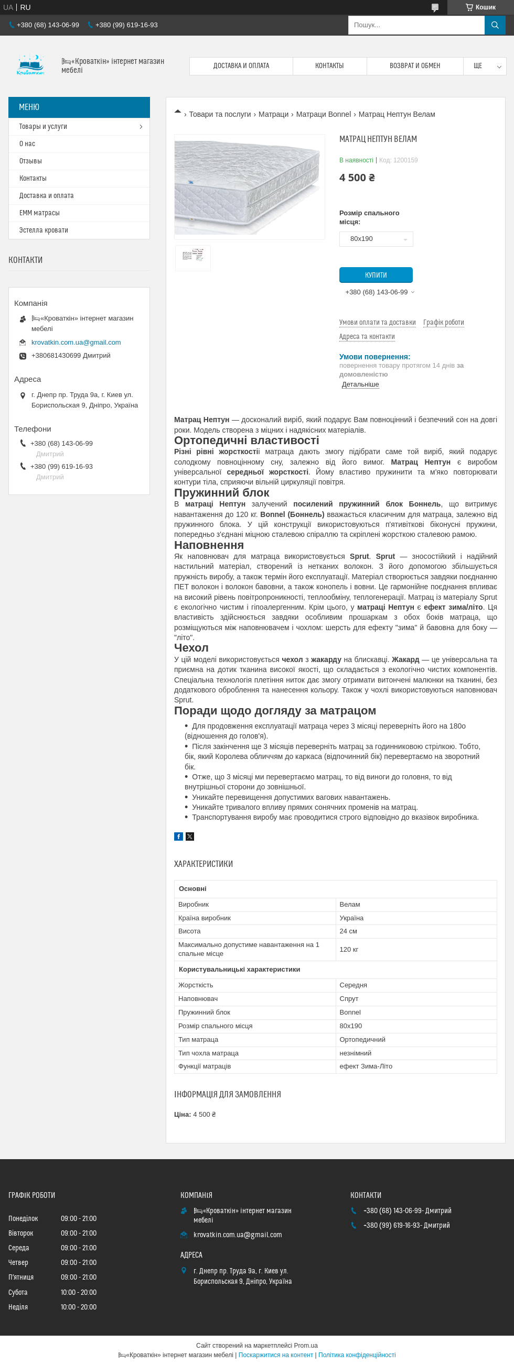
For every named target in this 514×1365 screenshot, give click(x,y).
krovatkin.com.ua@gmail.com (76, 342)
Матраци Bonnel (323, 114)
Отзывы (30, 161)
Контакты (329, 66)
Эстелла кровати (43, 230)
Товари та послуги (220, 114)
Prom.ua (306, 1345)
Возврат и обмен (415, 66)
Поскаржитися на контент (276, 1355)
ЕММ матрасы (39, 213)
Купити (376, 275)
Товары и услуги (43, 127)
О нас (27, 144)
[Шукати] (495, 25)
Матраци (273, 114)
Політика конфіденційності (357, 1355)
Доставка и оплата (241, 66)
